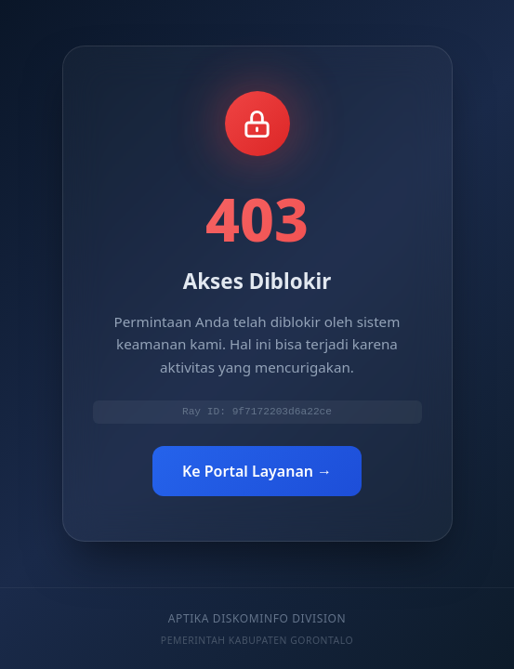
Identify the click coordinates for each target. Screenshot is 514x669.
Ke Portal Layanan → (257, 472)
